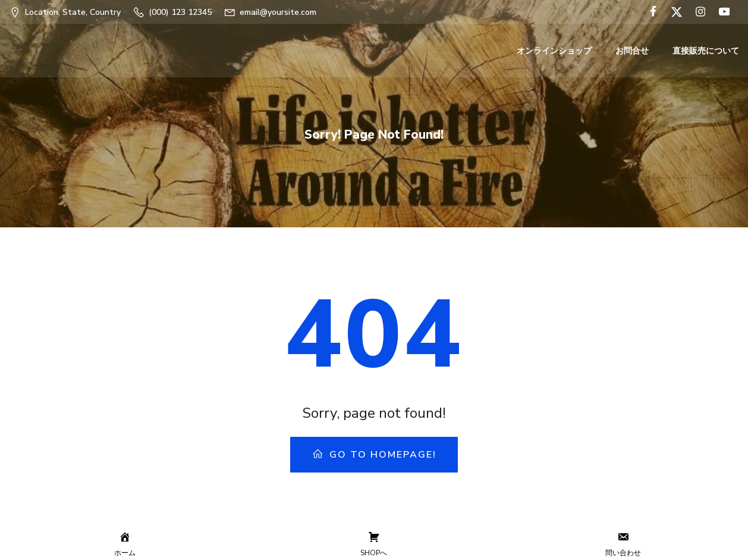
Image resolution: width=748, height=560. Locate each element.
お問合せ (632, 51)
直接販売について (705, 51)
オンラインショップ (554, 51)
